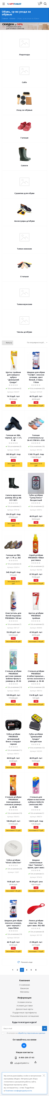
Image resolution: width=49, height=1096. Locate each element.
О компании (24, 985)
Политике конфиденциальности (18, 1091)
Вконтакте (23, 1045)
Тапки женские (24, 248)
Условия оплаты (24, 1002)
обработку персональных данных (31, 1033)
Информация (24, 997)
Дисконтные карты (24, 1009)
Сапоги (24, 165)
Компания (24, 980)
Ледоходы (24, 54)
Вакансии (24, 988)
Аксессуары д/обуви (24, 221)
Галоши (24, 137)
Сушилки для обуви (24, 193)
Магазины (24, 992)
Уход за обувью (24, 110)
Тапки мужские (24, 304)
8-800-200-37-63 (26, 1057)
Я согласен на (26, 1033)
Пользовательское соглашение (24, 1016)
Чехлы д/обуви (24, 332)
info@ (17, 1063)
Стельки (24, 276)
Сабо (24, 82)
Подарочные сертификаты (24, 1012)
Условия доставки (25, 1005)
